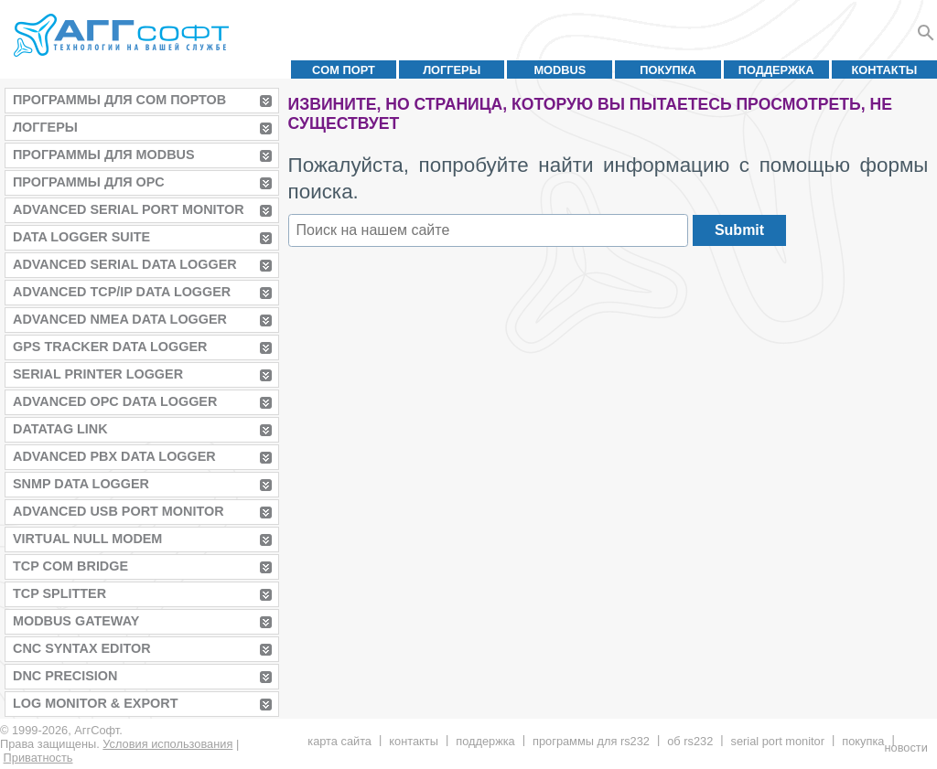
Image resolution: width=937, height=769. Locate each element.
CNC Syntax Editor (82, 648)
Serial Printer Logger (98, 374)
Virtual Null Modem (87, 538)
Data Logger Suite (81, 237)
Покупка (668, 70)
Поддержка (776, 70)
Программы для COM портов (119, 99)
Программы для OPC (89, 182)
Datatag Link (60, 429)
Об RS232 (690, 741)
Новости (905, 747)
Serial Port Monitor (777, 741)
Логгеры (451, 70)
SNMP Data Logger (81, 483)
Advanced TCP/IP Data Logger (122, 291)
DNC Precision (65, 675)
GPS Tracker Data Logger (110, 346)
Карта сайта (339, 741)
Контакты (885, 70)
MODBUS (559, 70)
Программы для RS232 (591, 741)
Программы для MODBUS (104, 154)
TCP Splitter (59, 593)
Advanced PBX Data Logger (114, 456)
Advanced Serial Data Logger (125, 264)
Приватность (38, 757)
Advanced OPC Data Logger (115, 401)
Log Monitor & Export (95, 703)
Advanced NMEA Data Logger (120, 319)
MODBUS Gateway (76, 621)
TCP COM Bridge (70, 566)
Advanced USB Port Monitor (118, 511)
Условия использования (167, 744)
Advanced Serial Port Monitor (128, 209)
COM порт (343, 70)
